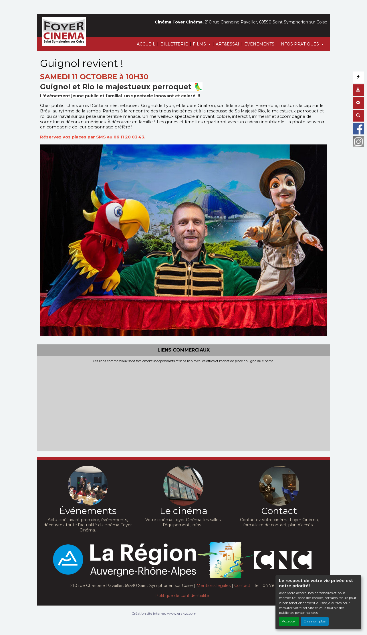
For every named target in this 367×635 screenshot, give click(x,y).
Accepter (289, 621)
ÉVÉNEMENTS (259, 44)
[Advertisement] (183, 406)
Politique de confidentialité (182, 595)
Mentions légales (214, 585)
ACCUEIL (146, 44)
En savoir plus (315, 621)
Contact (242, 585)
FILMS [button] (200, 44)
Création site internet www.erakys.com (164, 613)
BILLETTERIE (174, 44)
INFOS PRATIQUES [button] (299, 44)
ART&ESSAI (227, 44)
